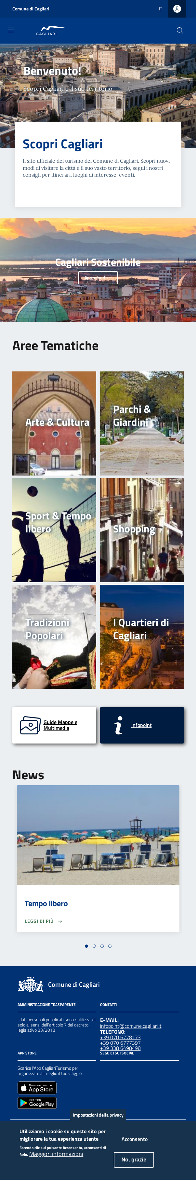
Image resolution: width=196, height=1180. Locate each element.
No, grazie (134, 1165)
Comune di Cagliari (30, 8)
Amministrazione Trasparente (47, 1004)
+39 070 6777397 (120, 1043)
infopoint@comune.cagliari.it (131, 1026)
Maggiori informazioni (56, 1159)
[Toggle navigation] (11, 30)
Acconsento (135, 1145)
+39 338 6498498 (120, 1048)
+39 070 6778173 (120, 1037)
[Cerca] (180, 30)
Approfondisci (98, 277)
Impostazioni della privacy (98, 1120)
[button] (86, 946)
